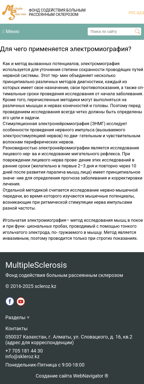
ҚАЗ (140, 13)
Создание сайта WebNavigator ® (72, 376)
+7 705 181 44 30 (24, 351)
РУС (132, 13)
